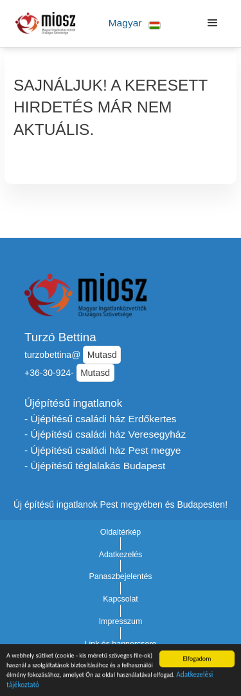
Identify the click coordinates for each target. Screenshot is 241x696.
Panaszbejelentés (120, 576)
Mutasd (102, 355)
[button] (134, 23)
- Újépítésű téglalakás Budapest (94, 465)
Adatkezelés (121, 554)
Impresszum (121, 621)
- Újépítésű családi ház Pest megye (102, 450)
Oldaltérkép (120, 532)
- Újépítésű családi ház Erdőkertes (100, 418)
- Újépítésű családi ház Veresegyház (105, 434)
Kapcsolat (120, 598)
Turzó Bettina (60, 337)
